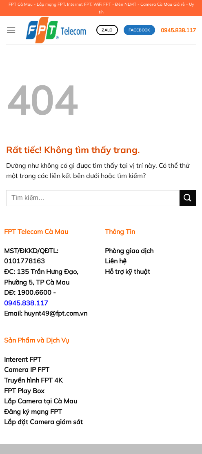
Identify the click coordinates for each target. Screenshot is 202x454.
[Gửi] (188, 198)
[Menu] (11, 30)
